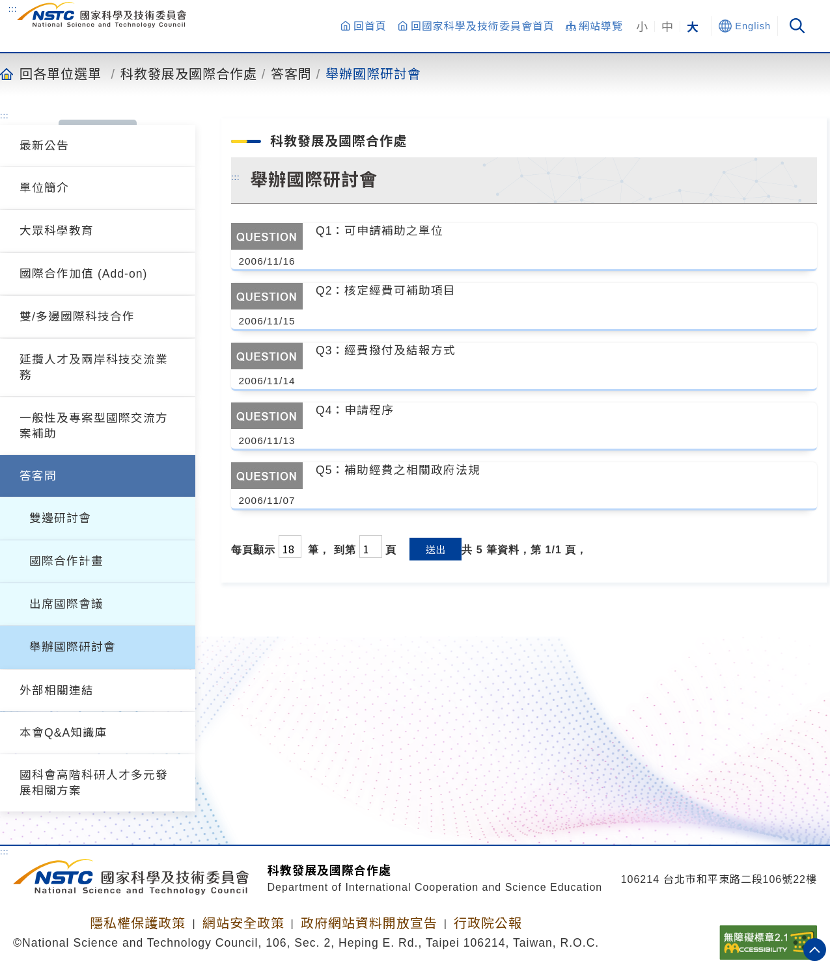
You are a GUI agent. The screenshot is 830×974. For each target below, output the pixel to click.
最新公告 (44, 145)
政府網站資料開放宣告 (369, 923)
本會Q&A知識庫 (63, 732)
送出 (435, 549)
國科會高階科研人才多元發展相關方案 (94, 783)
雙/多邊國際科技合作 (77, 316)
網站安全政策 (243, 923)
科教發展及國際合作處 (188, 73)
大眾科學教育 (57, 230)
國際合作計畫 (66, 561)
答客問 (291, 73)
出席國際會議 (66, 604)
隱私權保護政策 (138, 923)
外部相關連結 (57, 690)
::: (13, 8)
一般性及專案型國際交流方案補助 (94, 426)
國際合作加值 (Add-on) (83, 273)
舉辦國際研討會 (373, 73)
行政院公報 (488, 923)
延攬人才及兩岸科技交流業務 (94, 367)
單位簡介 (44, 187)
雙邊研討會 (60, 518)
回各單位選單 (61, 73)
